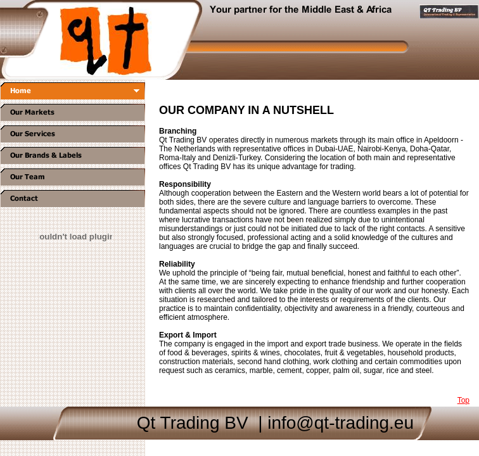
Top (463, 400)
